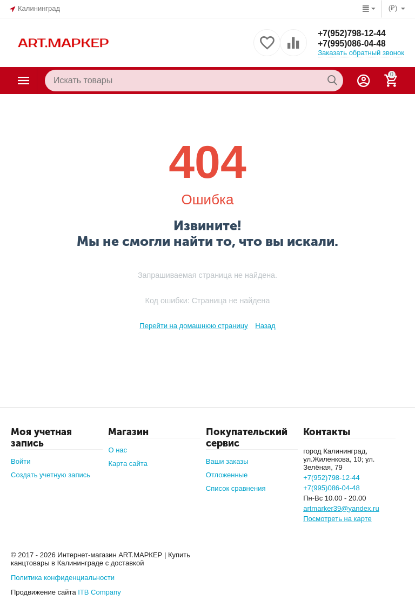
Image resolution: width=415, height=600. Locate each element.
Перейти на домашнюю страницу (193, 326)
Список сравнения (236, 488)
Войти (20, 461)
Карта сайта (128, 463)
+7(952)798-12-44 (352, 32)
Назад (265, 326)
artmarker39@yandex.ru (341, 508)
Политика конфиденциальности (63, 578)
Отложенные (227, 475)
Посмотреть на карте (337, 519)
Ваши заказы (227, 461)
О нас (117, 450)
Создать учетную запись (50, 475)
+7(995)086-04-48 (352, 43)
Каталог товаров (23, 80)
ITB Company (99, 592)
